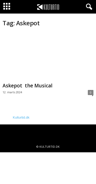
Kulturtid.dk (21, 117)
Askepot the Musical (27, 85)
